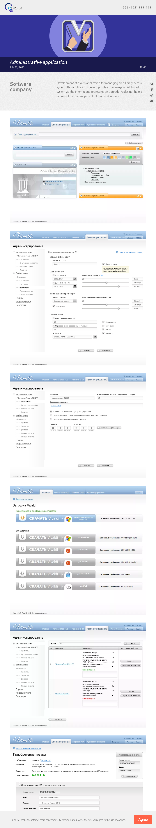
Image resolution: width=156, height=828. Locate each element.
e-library (128, 83)
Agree (143, 820)
